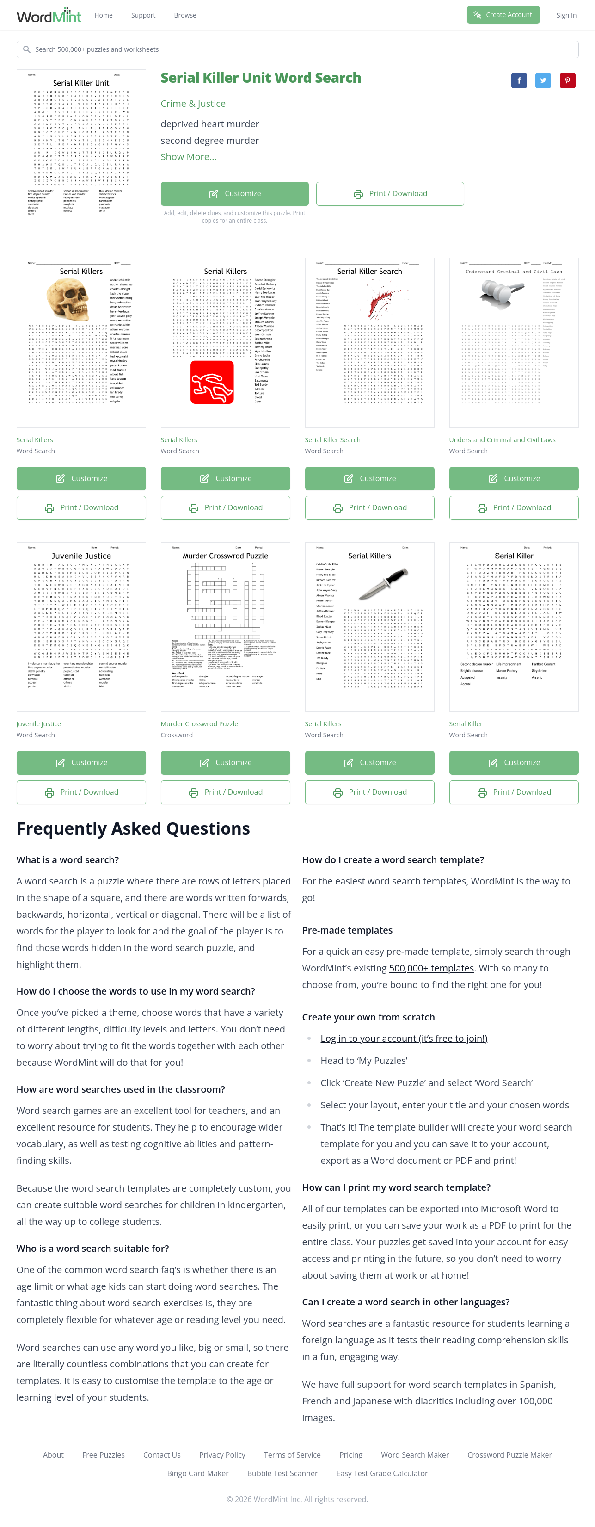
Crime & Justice (193, 103)
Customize (234, 194)
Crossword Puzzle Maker (509, 1455)
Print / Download (390, 194)
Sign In (567, 15)
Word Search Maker (415, 1455)
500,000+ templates (431, 968)
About (53, 1455)
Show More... (189, 156)
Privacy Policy (222, 1455)
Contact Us (162, 1455)
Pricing (350, 1455)
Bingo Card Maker (197, 1473)
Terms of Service (292, 1455)
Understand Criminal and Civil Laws (502, 439)
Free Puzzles (103, 1455)
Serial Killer (466, 723)
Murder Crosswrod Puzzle (200, 723)
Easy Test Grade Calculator (382, 1473)
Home (103, 15)
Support (143, 15)
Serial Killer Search (333, 439)
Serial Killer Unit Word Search (261, 77)
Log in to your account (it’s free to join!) (404, 1038)
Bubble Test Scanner (282, 1473)
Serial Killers (35, 439)
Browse (185, 15)
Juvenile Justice (39, 723)
